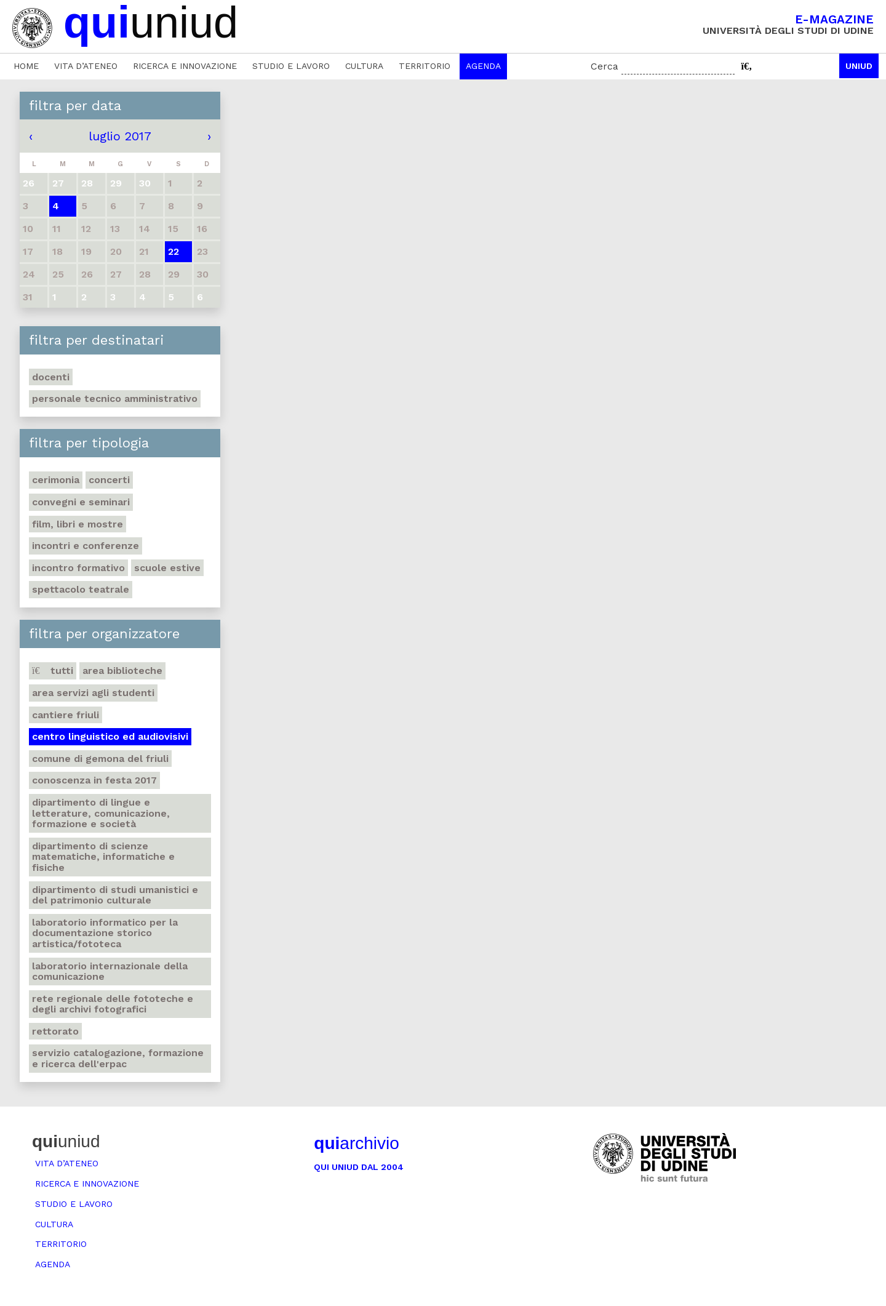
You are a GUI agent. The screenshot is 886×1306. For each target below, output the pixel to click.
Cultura (364, 66)
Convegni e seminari (81, 502)
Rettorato (55, 1031)
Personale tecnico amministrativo (115, 398)
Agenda (483, 66)
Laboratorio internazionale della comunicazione (110, 971)
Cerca (604, 66)
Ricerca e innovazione (185, 66)
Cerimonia (55, 480)
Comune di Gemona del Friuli (100, 758)
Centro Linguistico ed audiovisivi (110, 736)
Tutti (52, 670)
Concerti (109, 480)
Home (26, 66)
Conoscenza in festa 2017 (94, 780)
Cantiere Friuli (65, 715)
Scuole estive (167, 568)
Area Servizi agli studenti (93, 693)
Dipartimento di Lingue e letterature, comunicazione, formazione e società (101, 813)
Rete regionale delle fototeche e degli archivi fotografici (112, 1004)
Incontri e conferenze (85, 545)
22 (173, 251)
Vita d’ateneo (86, 66)
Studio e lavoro (291, 66)
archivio (356, 1143)
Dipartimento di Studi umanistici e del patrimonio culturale (115, 895)
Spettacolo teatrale (80, 589)
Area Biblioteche (122, 670)
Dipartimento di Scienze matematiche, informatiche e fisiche (103, 856)
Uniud (858, 66)
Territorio (424, 66)
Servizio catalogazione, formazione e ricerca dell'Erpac (118, 1058)
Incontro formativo (78, 568)
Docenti (51, 377)
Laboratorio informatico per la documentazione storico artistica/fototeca (105, 933)
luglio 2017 (120, 136)
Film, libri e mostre (77, 524)
